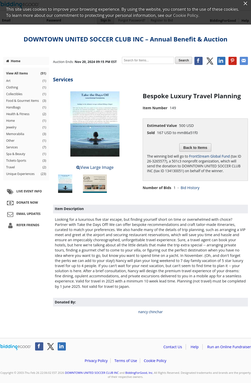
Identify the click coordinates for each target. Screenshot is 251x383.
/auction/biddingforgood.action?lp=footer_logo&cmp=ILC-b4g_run (15, 347)
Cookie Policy (155, 360)
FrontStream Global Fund (209, 156)
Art (26, 80)
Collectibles (26, 94)
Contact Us (172, 346)
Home (13, 61)
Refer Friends (22, 225)
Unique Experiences (26, 174)
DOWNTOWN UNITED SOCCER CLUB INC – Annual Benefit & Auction (125, 39)
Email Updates (23, 214)
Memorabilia (26, 134)
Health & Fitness (26, 114)
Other (26, 140)
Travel (26, 167)
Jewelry (26, 127)
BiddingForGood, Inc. (139, 373)
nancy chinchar (150, 311)
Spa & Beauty (26, 154)
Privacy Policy (96, 360)
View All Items (26, 73)
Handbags (26, 107)
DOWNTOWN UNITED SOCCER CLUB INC (92, 373)
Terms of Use (125, 360)
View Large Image (95, 167)
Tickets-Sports (26, 160)
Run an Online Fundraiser (229, 346)
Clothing (26, 87)
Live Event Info (24, 191)
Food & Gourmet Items (26, 100)
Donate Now (22, 202)
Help (194, 346)
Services (26, 147)
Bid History (190, 187)
